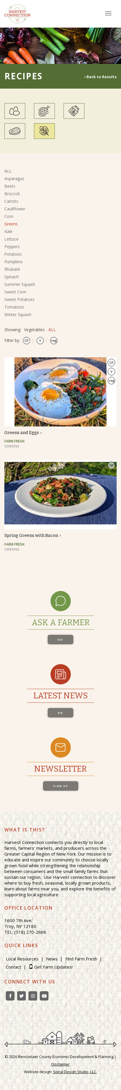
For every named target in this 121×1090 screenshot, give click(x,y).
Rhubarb (12, 269)
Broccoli (12, 193)
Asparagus (14, 178)
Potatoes (13, 254)
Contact (13, 967)
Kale (8, 231)
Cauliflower (14, 208)
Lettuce (11, 239)
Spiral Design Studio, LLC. (75, 1071)
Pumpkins (13, 261)
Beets (9, 186)
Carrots (11, 201)
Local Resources (22, 959)
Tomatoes (14, 307)
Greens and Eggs (21, 432)
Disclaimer (60, 1064)
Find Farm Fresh (81, 959)
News (52, 959)
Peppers (12, 246)
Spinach (11, 276)
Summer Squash (19, 284)
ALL (8, 171)
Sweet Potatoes (19, 299)
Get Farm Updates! (53, 967)
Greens (11, 224)
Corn (8, 216)
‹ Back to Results (100, 76)
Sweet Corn (15, 292)
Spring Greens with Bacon (31, 535)
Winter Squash (17, 314)
